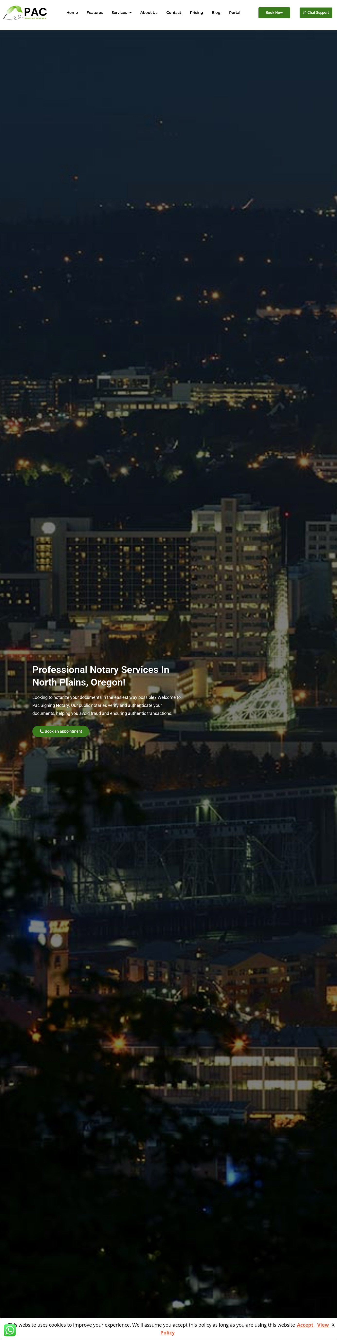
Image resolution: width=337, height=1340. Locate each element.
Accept (305, 1325)
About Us (149, 12)
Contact (173, 12)
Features (95, 12)
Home (72, 12)
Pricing (196, 12)
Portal (234, 12)
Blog (216, 12)
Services (122, 12)
